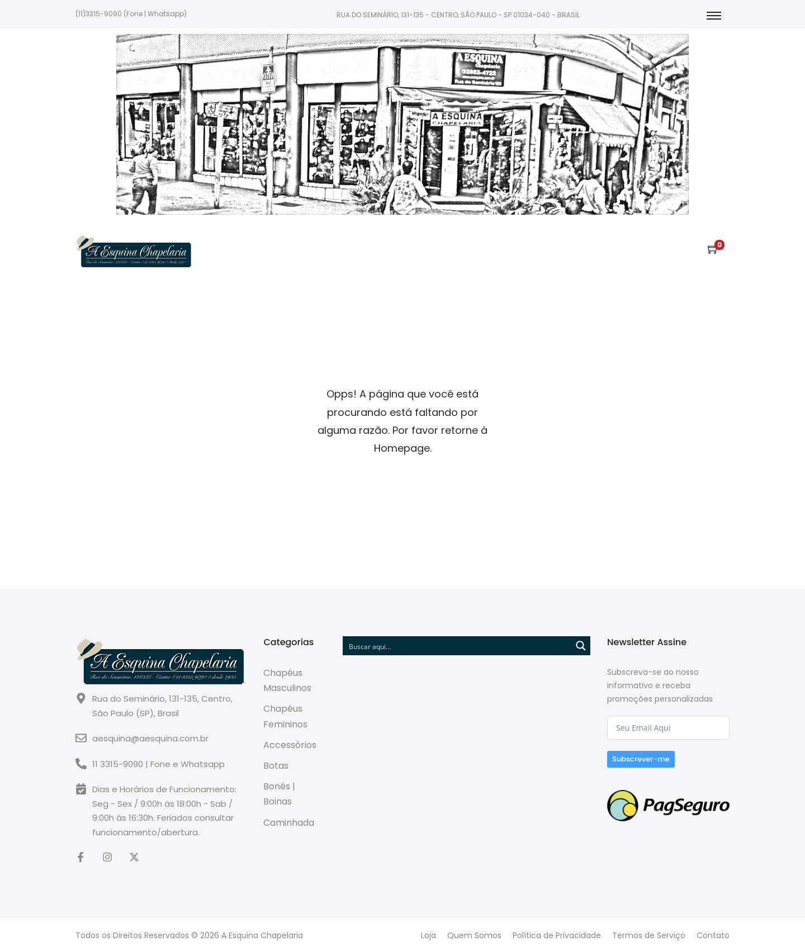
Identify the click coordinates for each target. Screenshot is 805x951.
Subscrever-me (641, 759)
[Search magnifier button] (580, 645)
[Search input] (457, 646)
